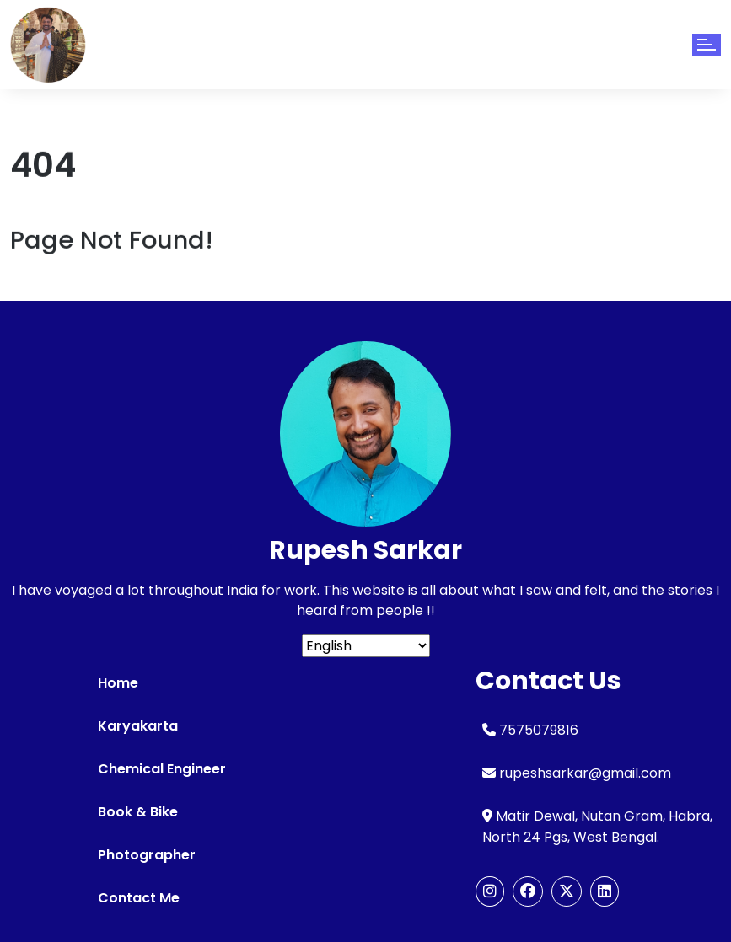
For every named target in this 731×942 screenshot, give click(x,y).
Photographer (147, 854)
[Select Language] (366, 645)
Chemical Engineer (162, 769)
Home (118, 683)
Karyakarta (138, 726)
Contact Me (139, 897)
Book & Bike (138, 812)
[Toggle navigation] (706, 45)
